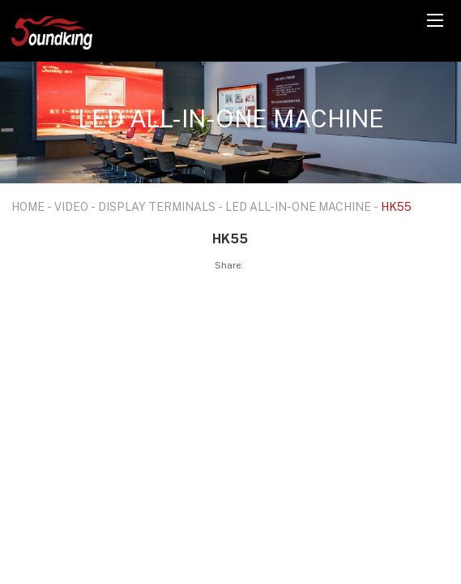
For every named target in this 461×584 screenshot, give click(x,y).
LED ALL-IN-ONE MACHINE (298, 206)
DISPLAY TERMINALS (157, 206)
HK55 (396, 206)
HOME (28, 206)
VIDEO (71, 206)
